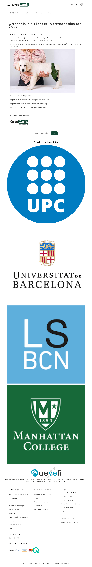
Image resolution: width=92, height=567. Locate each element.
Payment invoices (41, 502)
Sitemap (12, 521)
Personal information (42, 494)
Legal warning (14, 509)
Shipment (12, 502)
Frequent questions (16, 525)
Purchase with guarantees (18, 517)
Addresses (38, 506)
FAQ (54, 133)
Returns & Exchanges (17, 506)
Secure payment (15, 498)
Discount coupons (41, 509)
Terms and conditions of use (19, 494)
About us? (12, 513)
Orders (37, 498)
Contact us (13, 529)
